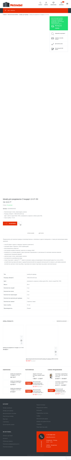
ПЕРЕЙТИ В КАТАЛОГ (62, 323)
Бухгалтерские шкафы (8, 428)
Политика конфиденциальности (11, 447)
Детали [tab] (41, 233)
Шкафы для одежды (23, 14)
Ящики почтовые (41, 408)
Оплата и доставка (8, 439)
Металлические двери (42, 422)
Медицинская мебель (42, 411)
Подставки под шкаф (42, 431)
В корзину (12, 223)
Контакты (5, 442)
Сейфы (38, 419)
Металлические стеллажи (9, 417)
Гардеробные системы (42, 417)
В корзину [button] (22, 346)
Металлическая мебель (13, 14)
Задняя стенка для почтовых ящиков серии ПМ (39, 379)
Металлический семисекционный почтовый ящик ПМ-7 (38, 395)
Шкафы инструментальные (43, 425)
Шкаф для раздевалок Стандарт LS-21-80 (14, 350)
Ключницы (39, 414)
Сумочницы (6, 425)
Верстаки (5, 422)
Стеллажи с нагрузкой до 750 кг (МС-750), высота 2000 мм (61, 379)
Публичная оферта (8, 445)
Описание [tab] (30, 233)
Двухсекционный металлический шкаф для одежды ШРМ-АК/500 (43, 362)
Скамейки (39, 428)
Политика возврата (8, 450)
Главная (5, 14)
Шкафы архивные (7, 411)
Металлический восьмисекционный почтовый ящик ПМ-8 (38, 387)
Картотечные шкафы (8, 420)
